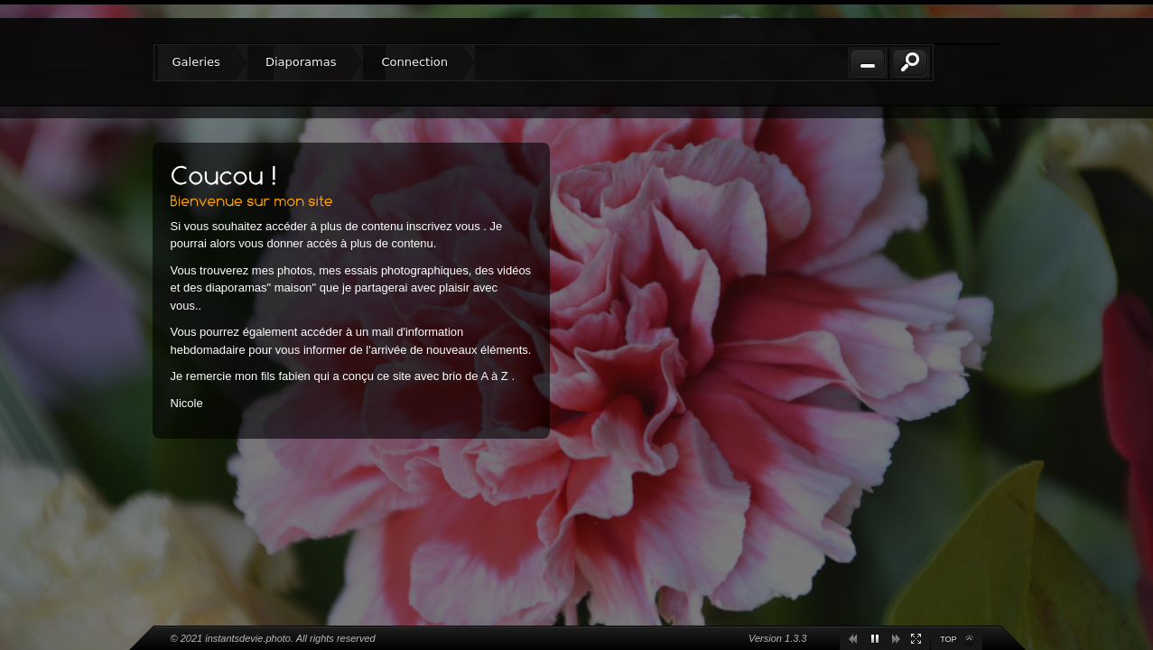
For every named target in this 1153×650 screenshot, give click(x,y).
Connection (414, 62)
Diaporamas (301, 62)
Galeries (196, 62)
